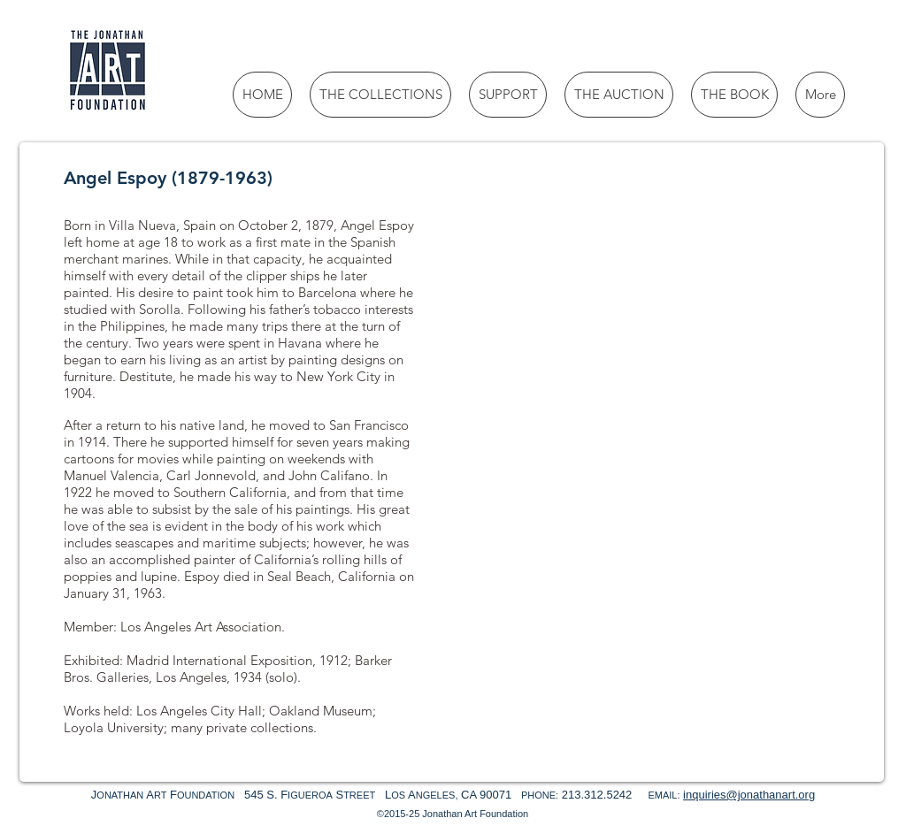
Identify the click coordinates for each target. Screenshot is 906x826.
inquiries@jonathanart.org (749, 794)
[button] (541, 285)
